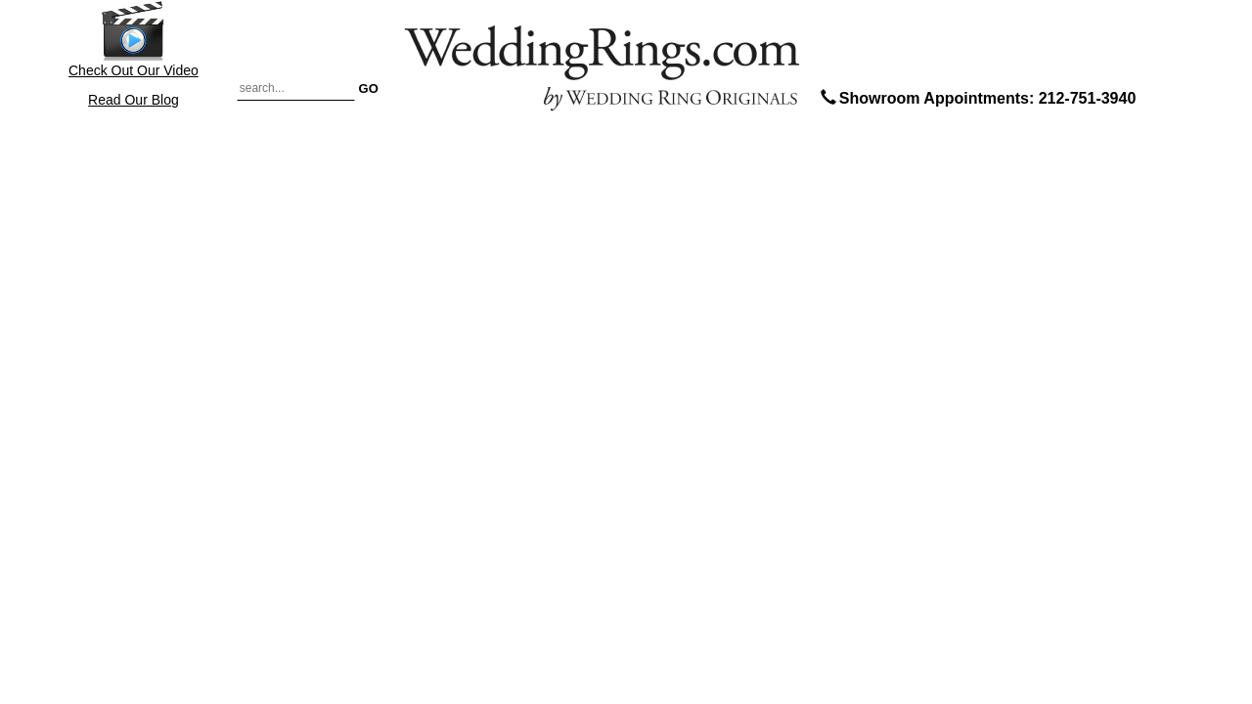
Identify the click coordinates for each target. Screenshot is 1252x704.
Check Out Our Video (133, 39)
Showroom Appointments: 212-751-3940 (977, 98)
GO (369, 87)
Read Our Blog (133, 100)
